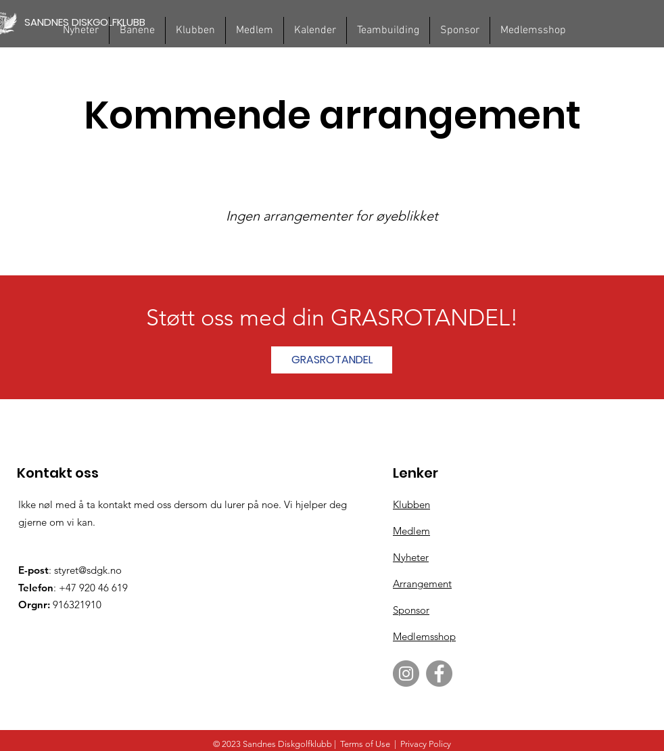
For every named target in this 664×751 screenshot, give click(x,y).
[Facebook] (439, 673)
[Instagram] (406, 673)
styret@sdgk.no (88, 570)
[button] (137, 30)
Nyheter (411, 557)
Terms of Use (365, 744)
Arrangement (422, 583)
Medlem (411, 530)
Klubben (411, 504)
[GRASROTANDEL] (331, 359)
